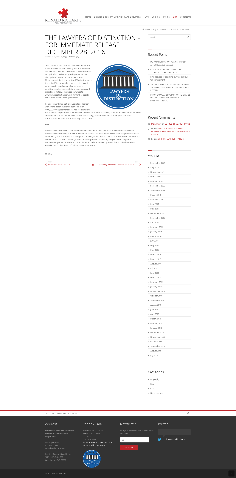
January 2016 (156, 231)
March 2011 (155, 277)
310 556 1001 (50, 413)
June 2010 (154, 309)
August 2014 (155, 236)
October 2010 (156, 295)
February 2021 (156, 181)
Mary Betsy (156, 123)
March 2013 (155, 254)
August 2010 (155, 305)
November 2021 (157, 172)
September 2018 (157, 190)
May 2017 (154, 208)
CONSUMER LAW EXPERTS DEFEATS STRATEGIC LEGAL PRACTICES (166, 71)
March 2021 (155, 176)
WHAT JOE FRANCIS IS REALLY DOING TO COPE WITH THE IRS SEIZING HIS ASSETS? (170, 131)
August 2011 (155, 263)
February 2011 (156, 282)
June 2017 (154, 204)
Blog (50, 154)
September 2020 (157, 185)
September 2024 (157, 163)
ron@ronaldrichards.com (100, 442)
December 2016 (157, 213)
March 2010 (155, 318)
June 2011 (154, 273)
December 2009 (157, 332)
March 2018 (155, 195)
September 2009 (157, 346)
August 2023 (155, 167)
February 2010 (156, 323)
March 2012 (155, 259)
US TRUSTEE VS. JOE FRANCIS (177, 123)
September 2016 (157, 218)
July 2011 (154, 268)
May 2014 (154, 245)
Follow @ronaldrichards (174, 439)
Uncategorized (156, 393)
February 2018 (156, 199)
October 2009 (156, 341)
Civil (152, 388)
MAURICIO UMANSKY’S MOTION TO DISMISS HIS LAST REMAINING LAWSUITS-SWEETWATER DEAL (170, 97)
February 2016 (156, 227)
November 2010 (157, 291)
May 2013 (154, 250)
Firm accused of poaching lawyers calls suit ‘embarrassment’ (169, 78)
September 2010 (157, 300)
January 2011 (156, 286)
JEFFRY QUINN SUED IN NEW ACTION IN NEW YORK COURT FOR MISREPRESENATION (120, 164)
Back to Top (231, 473)
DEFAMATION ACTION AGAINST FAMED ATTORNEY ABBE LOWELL (168, 63)
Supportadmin (69, 57)
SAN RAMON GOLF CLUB (59, 164)
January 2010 (156, 328)
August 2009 (155, 350)
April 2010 (154, 314)
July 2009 (154, 355)
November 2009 (157, 337)
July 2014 (154, 240)
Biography (155, 379)
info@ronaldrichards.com (67, 413)
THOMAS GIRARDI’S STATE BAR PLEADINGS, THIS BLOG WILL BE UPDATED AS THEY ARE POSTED (169, 87)
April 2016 (154, 222)
